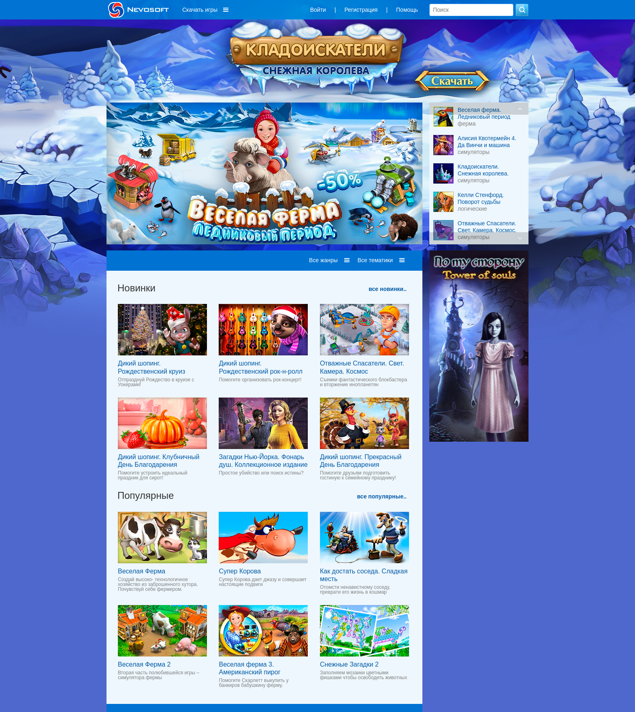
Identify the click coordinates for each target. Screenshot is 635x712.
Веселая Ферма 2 (144, 664)
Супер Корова (240, 571)
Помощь (407, 9)
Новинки (136, 287)
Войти (318, 9)
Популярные (145, 495)
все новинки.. (388, 289)
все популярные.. (382, 496)
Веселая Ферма (141, 571)
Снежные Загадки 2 (349, 664)
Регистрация (361, 9)
